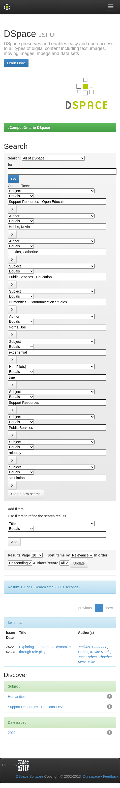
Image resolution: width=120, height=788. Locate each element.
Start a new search (26, 494)
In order (100, 555)
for (10, 164)
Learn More (16, 63)
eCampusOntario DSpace (29, 128)
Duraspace (91, 776)
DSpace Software (29, 776)
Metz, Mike (86, 662)
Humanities (16, 697)
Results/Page (19, 555)
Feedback (110, 776)
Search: (14, 158)
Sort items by (58, 555)
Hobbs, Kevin (88, 652)
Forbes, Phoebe (98, 657)
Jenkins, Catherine (92, 647)
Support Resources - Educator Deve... (38, 707)
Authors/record (45, 563)
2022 (12, 733)
